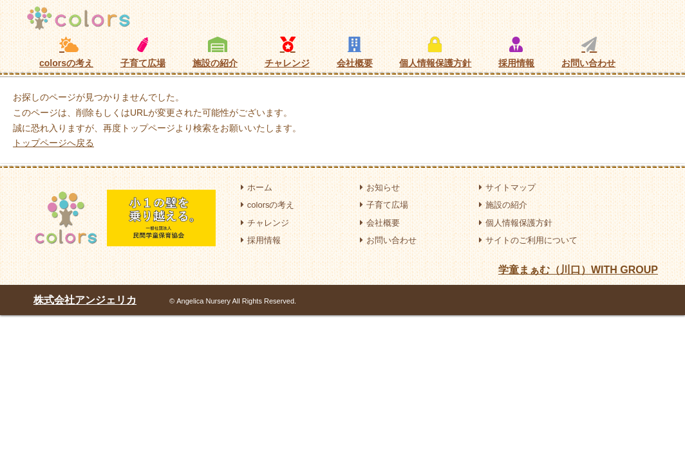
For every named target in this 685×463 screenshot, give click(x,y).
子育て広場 (142, 52)
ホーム (256, 187)
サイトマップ (507, 187)
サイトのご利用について (528, 240)
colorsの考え (66, 52)
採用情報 (516, 52)
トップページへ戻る (53, 143)
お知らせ (380, 187)
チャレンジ (287, 52)
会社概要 (355, 52)
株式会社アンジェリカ (84, 300)
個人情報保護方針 (435, 52)
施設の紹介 (215, 52)
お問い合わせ (588, 52)
